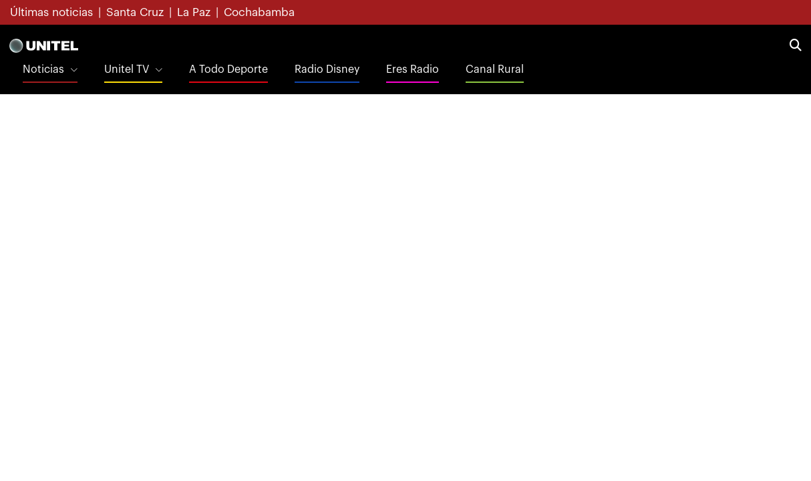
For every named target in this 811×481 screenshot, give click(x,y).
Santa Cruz (135, 12)
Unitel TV (126, 69)
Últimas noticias (51, 12)
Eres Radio (412, 69)
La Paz (193, 12)
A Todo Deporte (228, 69)
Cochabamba (259, 12)
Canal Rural (495, 69)
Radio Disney (327, 69)
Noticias (43, 69)
